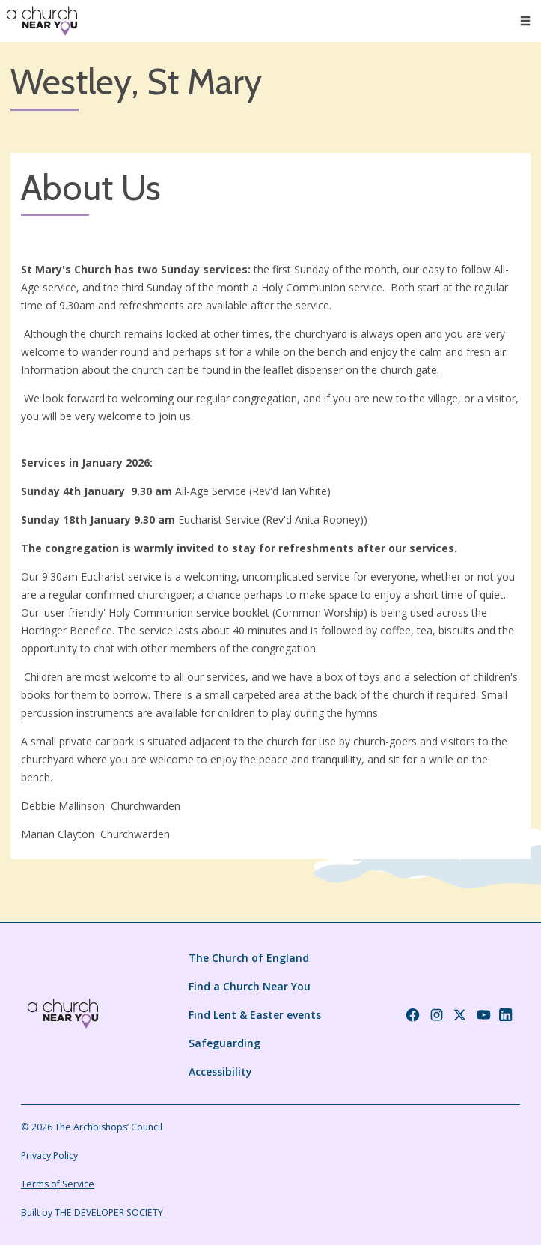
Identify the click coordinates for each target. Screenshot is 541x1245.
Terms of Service (57, 1184)
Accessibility (220, 1071)
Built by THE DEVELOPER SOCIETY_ (94, 1212)
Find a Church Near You (250, 986)
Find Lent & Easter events (255, 1015)
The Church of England (249, 958)
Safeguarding (224, 1043)
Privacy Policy (49, 1155)
